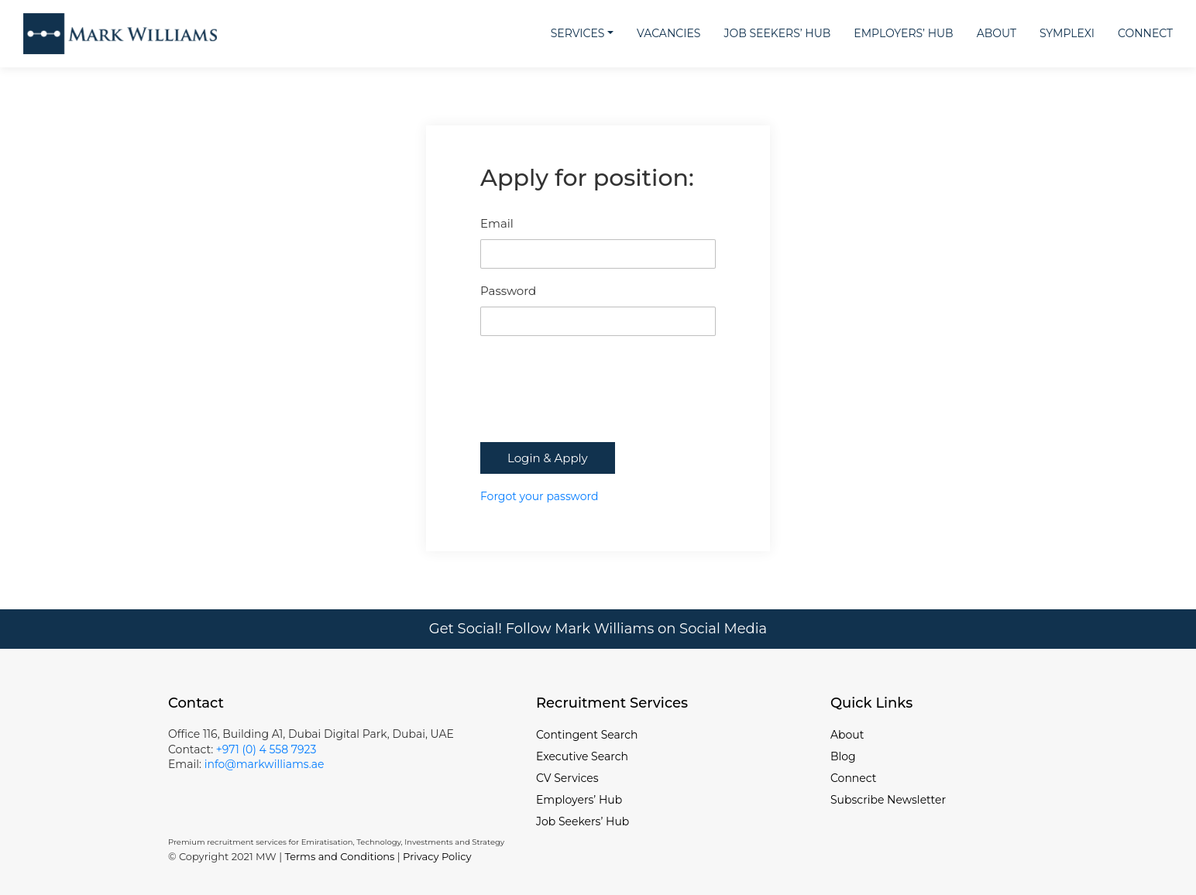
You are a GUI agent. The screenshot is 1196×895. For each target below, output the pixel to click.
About (996, 33)
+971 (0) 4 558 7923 (266, 749)
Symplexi (1067, 33)
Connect (1145, 33)
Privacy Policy (437, 856)
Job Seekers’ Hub (776, 33)
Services (578, 33)
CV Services (567, 778)
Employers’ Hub (903, 33)
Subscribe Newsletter (888, 800)
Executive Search (582, 756)
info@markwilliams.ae (263, 764)
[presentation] (598, 404)
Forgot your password (539, 496)
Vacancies (668, 33)
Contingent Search (587, 735)
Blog (843, 756)
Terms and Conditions (339, 856)
